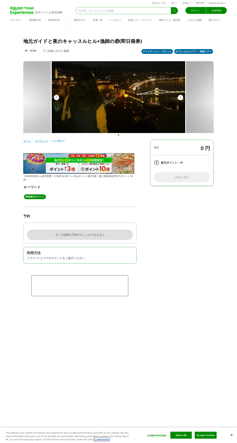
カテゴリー (16, 20)
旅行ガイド (215, 20)
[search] (174, 10)
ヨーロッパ (41, 141)
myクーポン (159, 3)
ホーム (27, 141)
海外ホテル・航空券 (169, 20)
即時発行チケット (35, 196)
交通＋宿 (97, 20)
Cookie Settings (156, 435)
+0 (181, 162)
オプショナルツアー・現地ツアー (194, 51)
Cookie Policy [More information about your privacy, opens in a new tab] (101, 439)
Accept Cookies (206, 435)
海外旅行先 (54, 20)
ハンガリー (58, 141)
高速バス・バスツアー (140, 20)
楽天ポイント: (169, 162)
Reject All (181, 435)
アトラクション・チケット (157, 51)
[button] (174, 3)
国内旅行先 (35, 20)
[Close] (231, 435)
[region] (118, 435)
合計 (156, 147)
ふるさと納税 (194, 20)
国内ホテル (80, 20)
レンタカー (115, 20)
